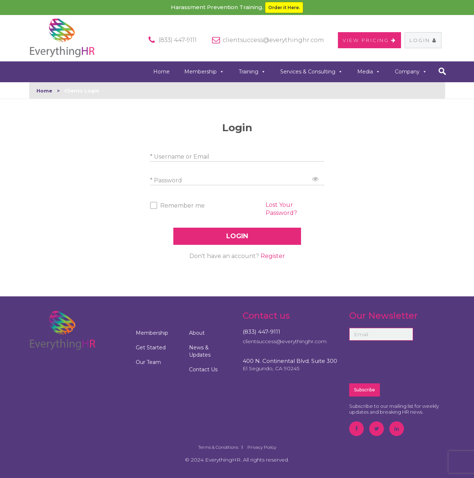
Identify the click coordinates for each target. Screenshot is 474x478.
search (442, 71)
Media (368, 71)
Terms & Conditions (218, 447)
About (197, 333)
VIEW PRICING (369, 40)
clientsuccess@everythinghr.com (273, 40)
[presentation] (404, 361)
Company (411, 71)
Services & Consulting (311, 71)
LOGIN (237, 236)
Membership (204, 71)
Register (273, 256)
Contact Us (203, 369)
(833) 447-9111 (261, 331)
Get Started (151, 347)
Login (423, 40)
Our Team (148, 362)
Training (252, 71)
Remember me (182, 205)
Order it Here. (284, 7)
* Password (166, 180)
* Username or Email (179, 156)
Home (161, 71)
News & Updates (200, 351)
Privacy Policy (261, 447)
